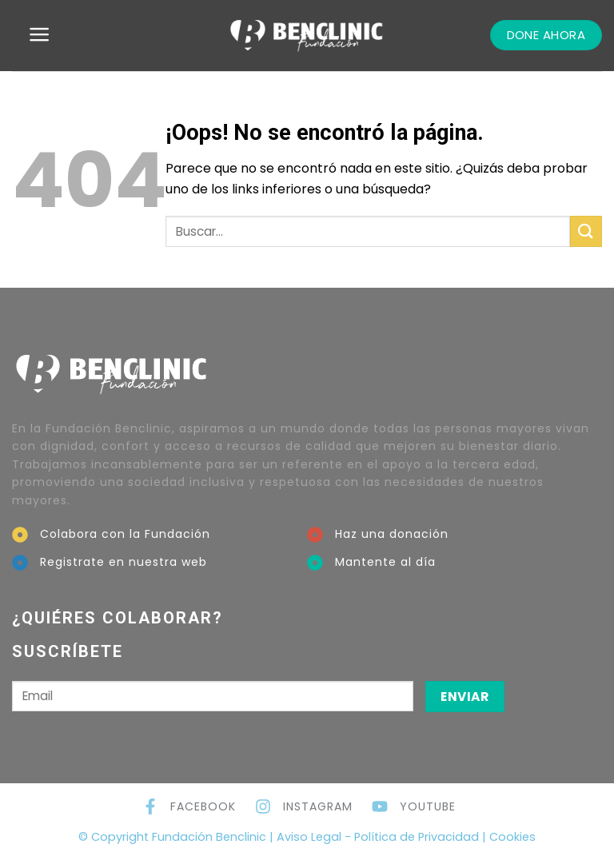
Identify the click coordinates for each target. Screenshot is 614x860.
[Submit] (586, 231)
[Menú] (39, 34)
